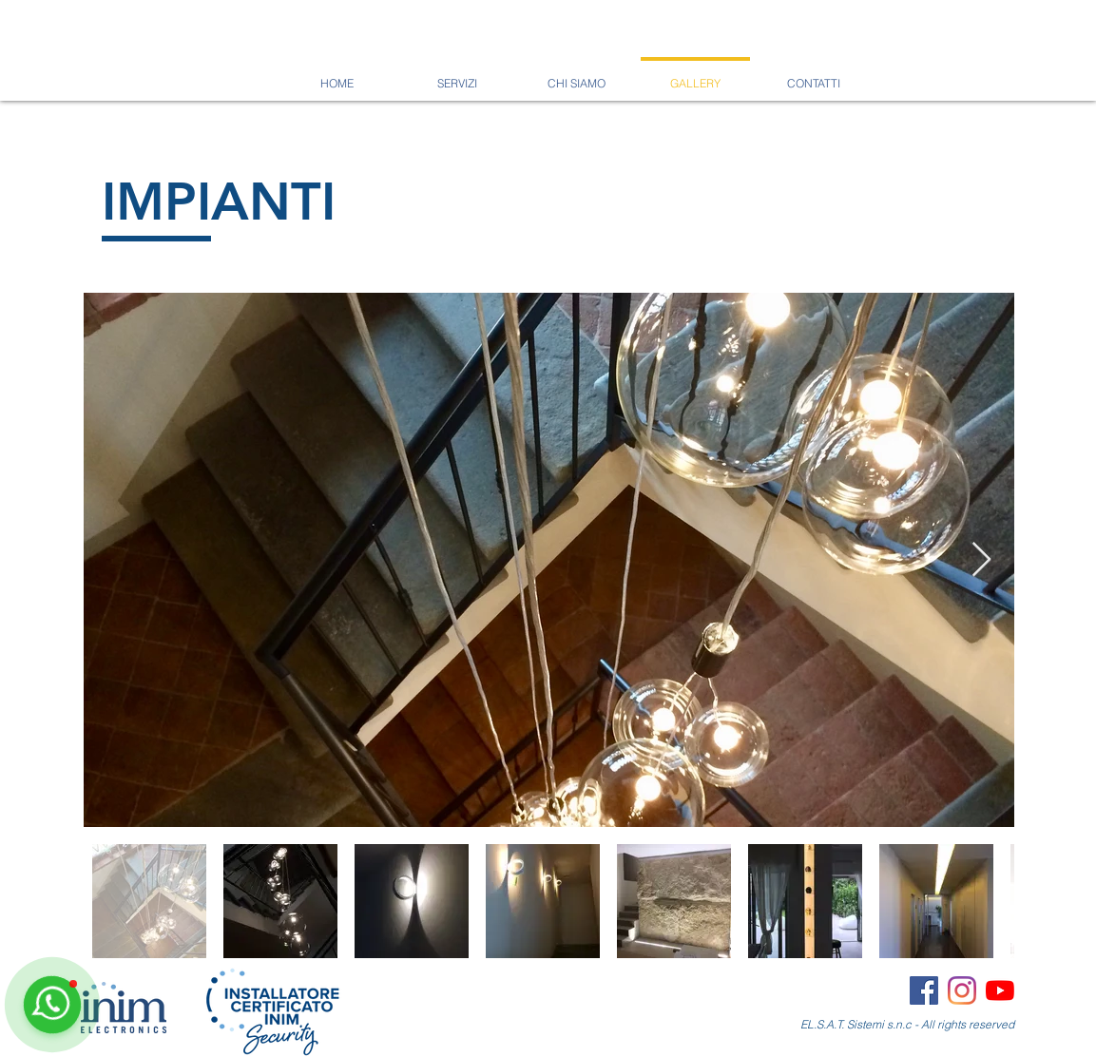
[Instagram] (962, 990)
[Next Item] (981, 560)
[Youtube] (1000, 990)
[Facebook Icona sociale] (924, 990)
